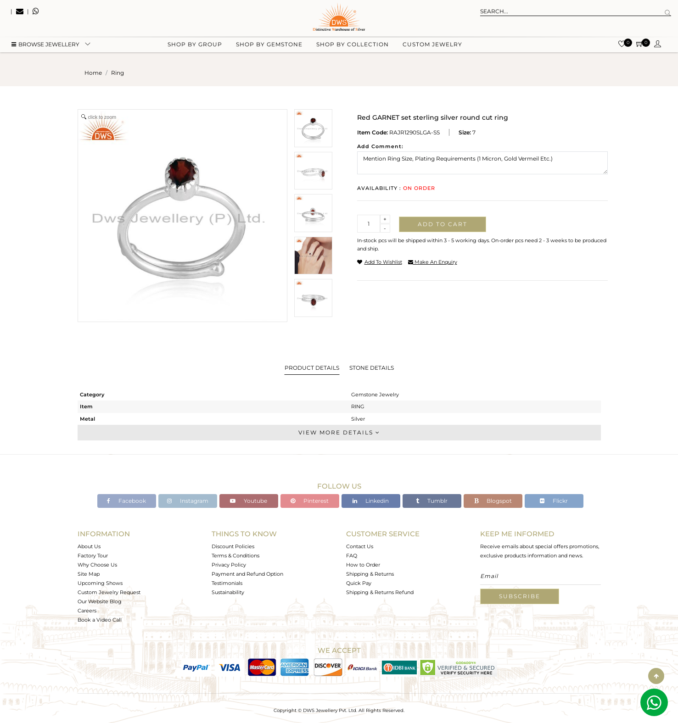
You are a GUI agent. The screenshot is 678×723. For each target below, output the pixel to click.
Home (93, 72)
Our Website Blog (100, 601)
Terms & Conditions (235, 555)
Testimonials (227, 583)
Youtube (248, 500)
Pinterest (310, 500)
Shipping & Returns (370, 574)
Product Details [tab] (312, 367)
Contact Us (359, 546)
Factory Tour (93, 555)
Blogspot (493, 500)
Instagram (187, 500)
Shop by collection (352, 46)
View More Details (339, 432)
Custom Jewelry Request (109, 592)
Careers (87, 610)
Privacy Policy (229, 565)
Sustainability (228, 592)
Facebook (126, 500)
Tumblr (432, 500)
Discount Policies (233, 546)
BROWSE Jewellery (45, 46)
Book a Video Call (100, 620)
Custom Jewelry (432, 46)
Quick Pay (358, 583)
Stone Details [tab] (371, 367)
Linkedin (371, 500)
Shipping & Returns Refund (380, 592)
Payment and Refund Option (247, 574)
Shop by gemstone (269, 46)
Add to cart (442, 224)
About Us (89, 546)
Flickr (554, 500)
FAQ (351, 555)
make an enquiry (432, 262)
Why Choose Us (97, 565)
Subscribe (519, 596)
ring (117, 72)
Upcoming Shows (100, 583)
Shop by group (195, 46)
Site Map (89, 574)
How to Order (363, 565)
